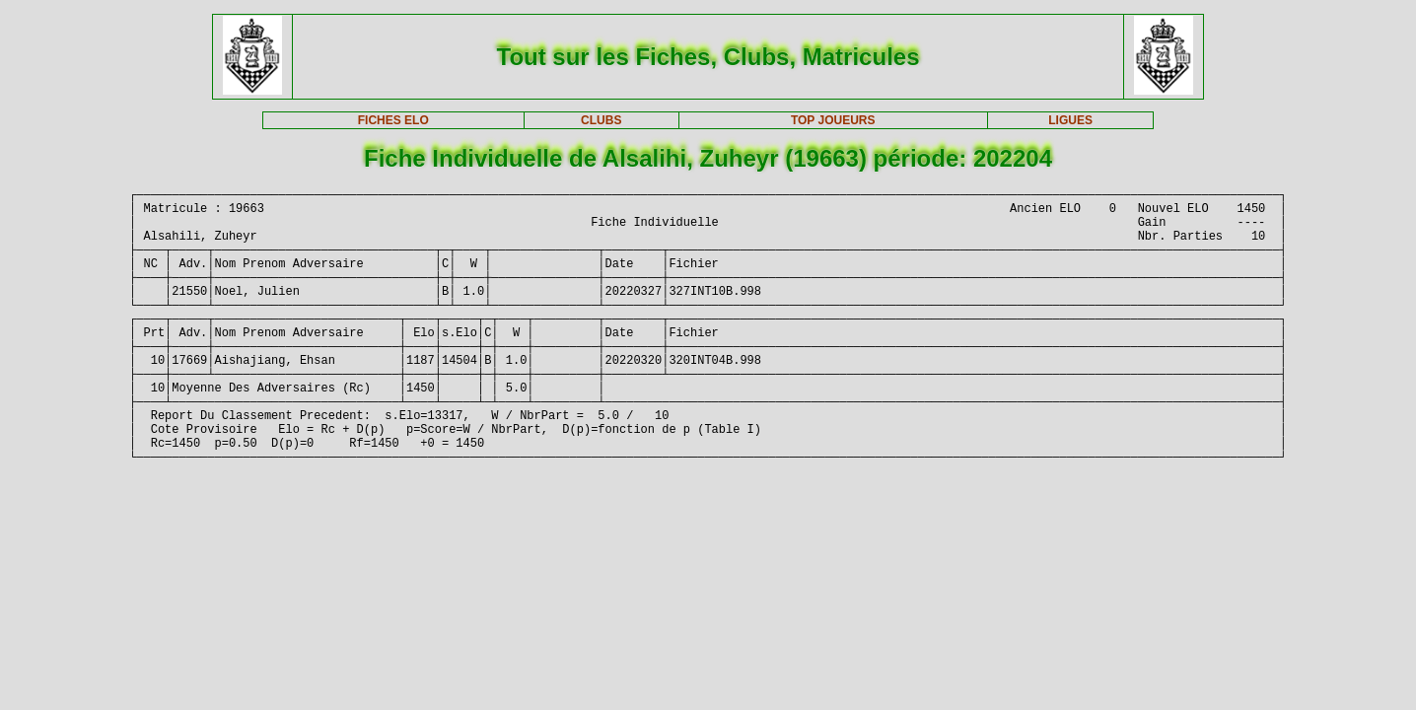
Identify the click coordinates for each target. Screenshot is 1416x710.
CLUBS (601, 120)
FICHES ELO (393, 120)
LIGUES (1070, 120)
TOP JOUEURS (833, 120)
